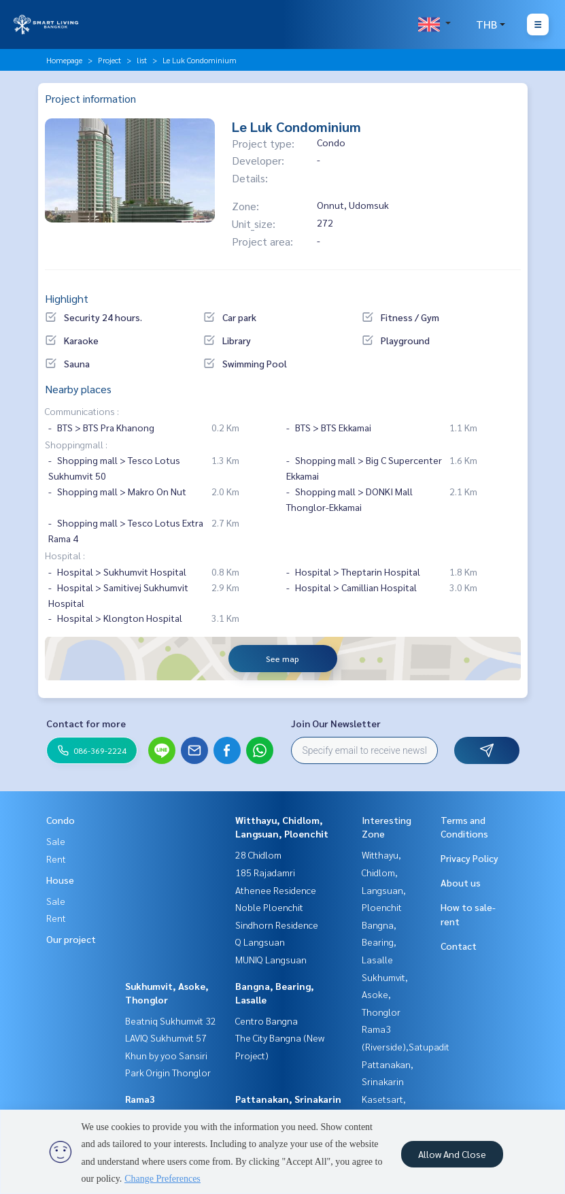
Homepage (64, 59)
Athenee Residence (275, 890)
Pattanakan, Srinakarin (288, 1099)
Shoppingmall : (76, 444)
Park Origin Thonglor (168, 1072)
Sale (55, 841)
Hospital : (65, 555)
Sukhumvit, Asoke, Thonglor (385, 994)
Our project (71, 939)
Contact (459, 946)
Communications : (82, 411)
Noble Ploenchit (269, 907)
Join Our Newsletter (336, 723)
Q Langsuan (260, 941)
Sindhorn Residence (276, 924)
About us (461, 882)
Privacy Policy (469, 858)
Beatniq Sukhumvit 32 (170, 1020)
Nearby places (78, 389)
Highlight (66, 298)
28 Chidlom (258, 854)
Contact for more (86, 723)
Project (109, 59)
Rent (56, 858)
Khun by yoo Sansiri (166, 1055)
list (142, 59)
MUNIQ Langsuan (271, 959)
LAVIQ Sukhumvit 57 (166, 1037)
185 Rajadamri (265, 872)
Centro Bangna (266, 1020)
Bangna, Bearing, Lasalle (379, 941)
